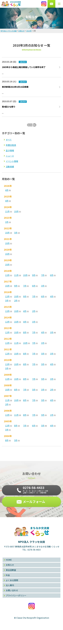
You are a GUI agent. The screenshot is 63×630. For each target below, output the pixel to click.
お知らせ (10, 564)
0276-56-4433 (34, 549)
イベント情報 (12, 161)
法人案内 (10, 585)
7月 (42, 275)
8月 (24, 332)
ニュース (10, 155)
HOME (9, 559)
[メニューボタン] (59, 4)
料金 (8, 575)
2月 (15, 300)
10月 (16, 211)
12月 (7, 275)
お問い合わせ (12, 590)
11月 (7, 211)
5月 (15, 232)
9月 (33, 275)
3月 (6, 222)
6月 (51, 275)
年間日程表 (11, 145)
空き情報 (10, 150)
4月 (6, 190)
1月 (51, 414)
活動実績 (10, 166)
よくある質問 (12, 580)
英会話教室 (11, 569)
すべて (9, 139)
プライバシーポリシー (16, 595)
